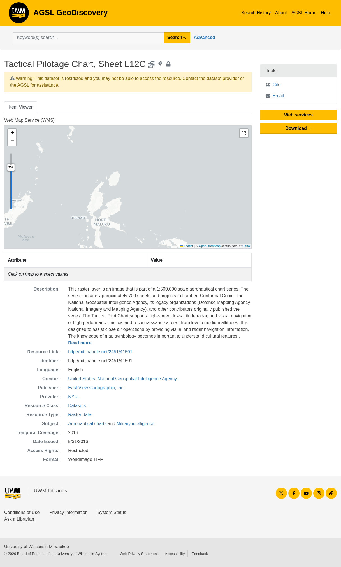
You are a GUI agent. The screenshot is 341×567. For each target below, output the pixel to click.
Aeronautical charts (87, 423)
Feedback (200, 554)
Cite (276, 84)
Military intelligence (135, 423)
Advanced (204, 37)
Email (278, 95)
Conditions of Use (22, 512)
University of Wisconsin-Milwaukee (36, 546)
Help (325, 12)
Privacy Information (68, 512)
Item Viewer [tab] (21, 107)
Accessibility (175, 554)
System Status (111, 512)
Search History (256, 12)
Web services (298, 114)
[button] (12, 133)
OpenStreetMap (210, 246)
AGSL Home (303, 12)
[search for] (88, 37)
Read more (79, 342)
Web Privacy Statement (139, 554)
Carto (246, 246)
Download (296, 128)
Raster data (79, 414)
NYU (73, 396)
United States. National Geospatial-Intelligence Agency (122, 378)
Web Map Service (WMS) (29, 120)
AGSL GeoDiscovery (18, 14)
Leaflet (186, 246)
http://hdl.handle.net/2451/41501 (100, 351)
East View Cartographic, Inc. (96, 387)
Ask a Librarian (19, 519)
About (281, 12)
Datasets (77, 405)
